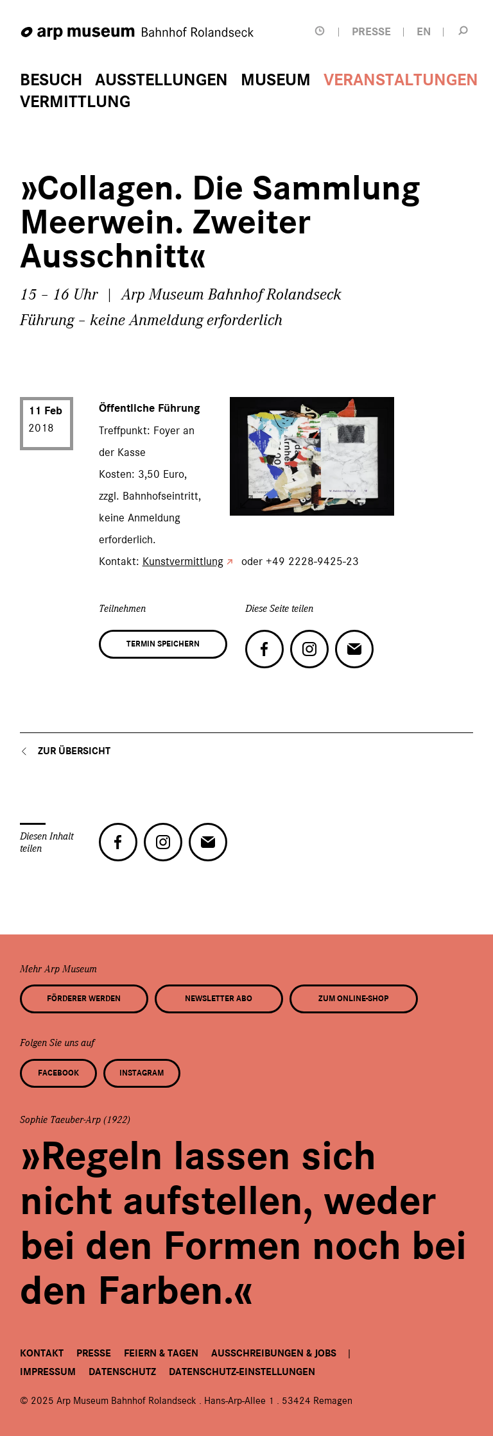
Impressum (48, 1372)
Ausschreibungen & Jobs (273, 1353)
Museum (276, 80)
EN (424, 31)
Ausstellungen (161, 80)
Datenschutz (122, 1372)
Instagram (141, 1073)
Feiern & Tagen (161, 1353)
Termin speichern (163, 644)
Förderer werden (84, 998)
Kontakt (42, 1353)
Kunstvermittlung (183, 561)
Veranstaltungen (401, 80)
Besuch (51, 80)
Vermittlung (75, 102)
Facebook (58, 1073)
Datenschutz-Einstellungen (242, 1372)
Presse (93, 1353)
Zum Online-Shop (353, 998)
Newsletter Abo (218, 998)
